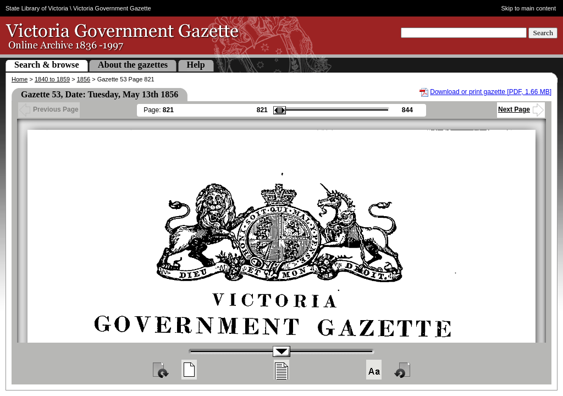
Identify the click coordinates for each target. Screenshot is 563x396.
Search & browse (46, 64)
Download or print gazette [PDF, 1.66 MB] (490, 92)
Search (543, 33)
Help (196, 64)
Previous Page (49, 109)
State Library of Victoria (36, 8)
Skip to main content (528, 8)
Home (19, 79)
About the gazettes (133, 64)
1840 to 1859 (52, 79)
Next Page (521, 109)
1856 (83, 79)
